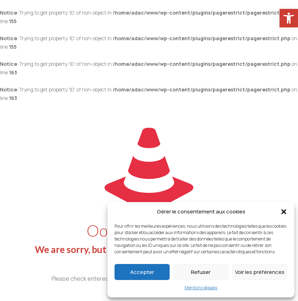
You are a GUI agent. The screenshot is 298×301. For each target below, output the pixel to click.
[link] (289, 18)
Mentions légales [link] (201, 288)
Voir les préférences (259, 272)
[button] (283, 211)
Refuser (201, 272)
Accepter (142, 272)
